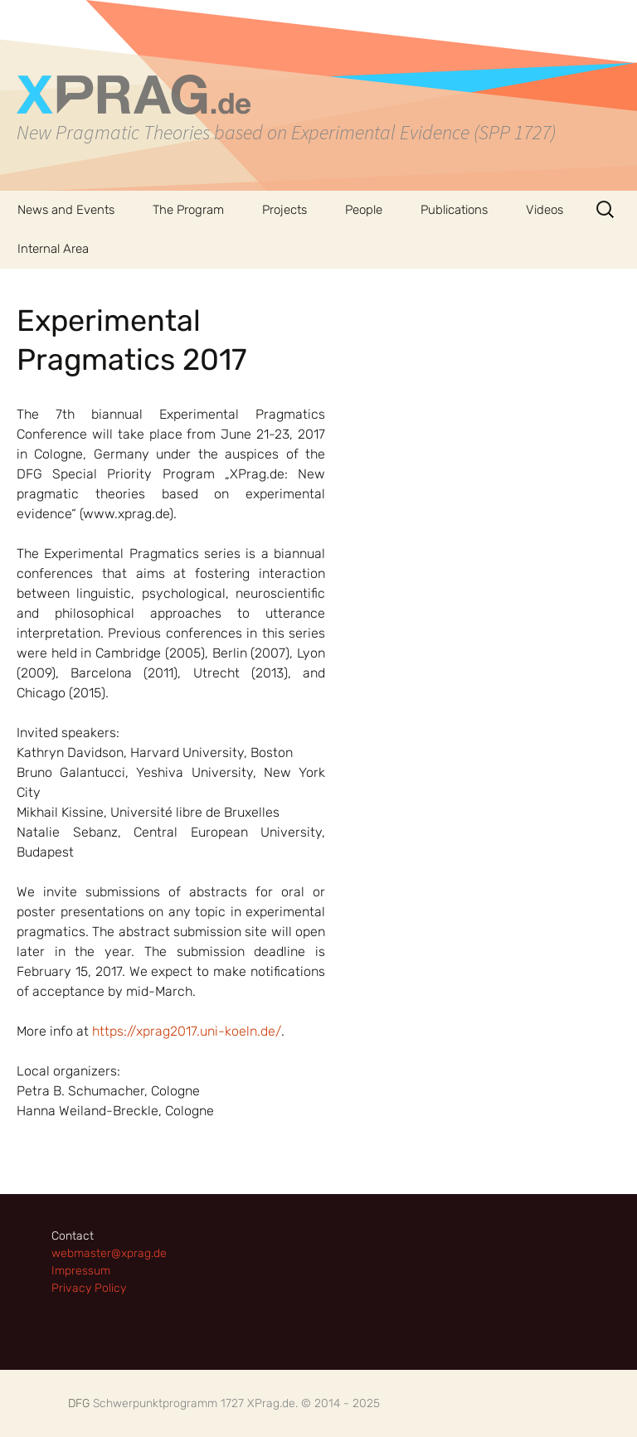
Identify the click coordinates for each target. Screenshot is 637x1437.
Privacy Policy (88, 1288)
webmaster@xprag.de (109, 1253)
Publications (454, 209)
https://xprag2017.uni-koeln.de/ (186, 1031)
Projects (284, 209)
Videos (544, 209)
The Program (188, 209)
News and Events (65, 209)
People (363, 209)
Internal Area (53, 248)
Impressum (80, 1271)
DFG (79, 1403)
